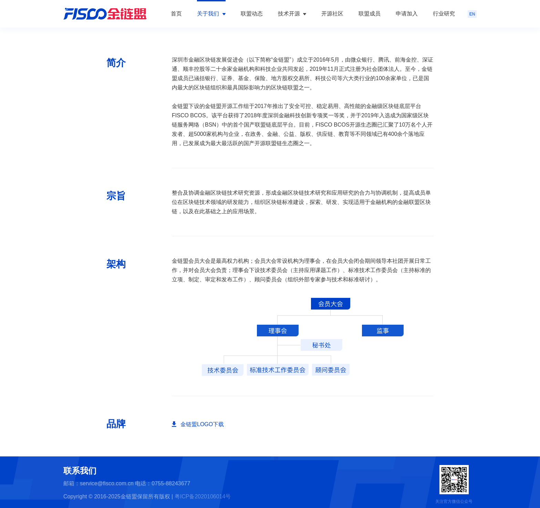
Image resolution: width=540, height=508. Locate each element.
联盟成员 (370, 14)
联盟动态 (252, 14)
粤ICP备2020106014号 (203, 496)
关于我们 (211, 14)
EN (472, 14)
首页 (176, 14)
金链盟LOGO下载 (202, 424)
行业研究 (444, 14)
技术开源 (292, 14)
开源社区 (332, 14)
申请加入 (407, 14)
